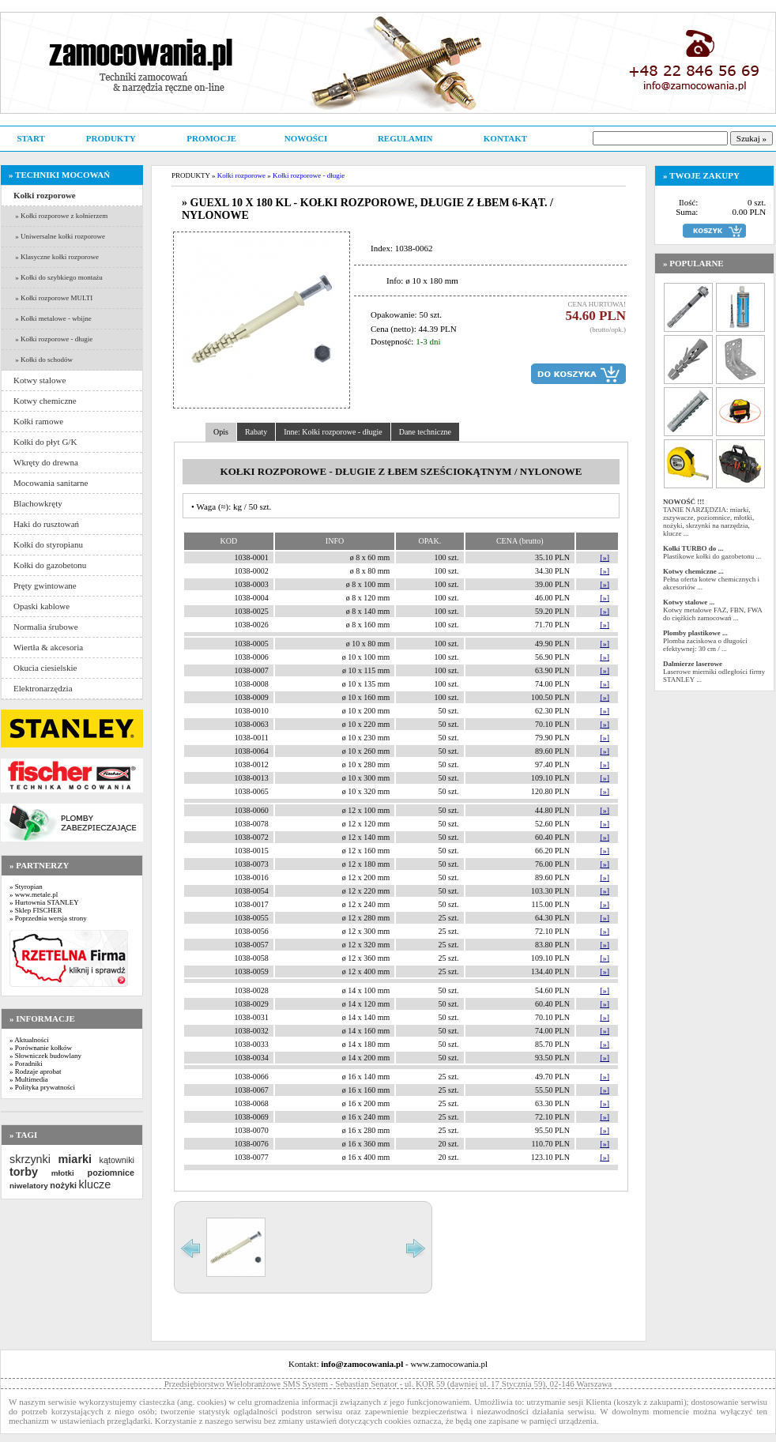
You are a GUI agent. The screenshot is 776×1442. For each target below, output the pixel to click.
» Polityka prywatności (42, 1087)
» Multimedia (28, 1079)
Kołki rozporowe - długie (309, 175)
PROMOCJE (211, 138)
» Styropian (26, 886)
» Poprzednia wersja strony (48, 918)
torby (23, 1171)
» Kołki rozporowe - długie (52, 339)
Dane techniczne (425, 431)
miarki (75, 1159)
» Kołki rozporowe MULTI (52, 298)
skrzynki (30, 1159)
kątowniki (117, 1160)
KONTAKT (505, 138)
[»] (604, 557)
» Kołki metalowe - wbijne (52, 318)
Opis (220, 431)
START (30, 138)
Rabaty (256, 431)
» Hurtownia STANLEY (44, 902)
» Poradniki (26, 1063)
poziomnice (111, 1172)
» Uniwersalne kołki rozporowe (59, 236)
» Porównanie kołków (40, 1048)
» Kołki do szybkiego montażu (58, 277)
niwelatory (28, 1185)
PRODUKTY (111, 138)
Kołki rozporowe (241, 175)
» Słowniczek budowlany (45, 1056)
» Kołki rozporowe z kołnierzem (60, 216)
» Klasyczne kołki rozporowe (56, 257)
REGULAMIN (405, 138)
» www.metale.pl (33, 894)
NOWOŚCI (305, 138)
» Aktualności (29, 1040)
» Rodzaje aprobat (35, 1071)
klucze (94, 1184)
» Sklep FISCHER (35, 910)
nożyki (63, 1185)
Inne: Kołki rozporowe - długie (333, 431)
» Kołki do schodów (43, 359)
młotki (62, 1173)
